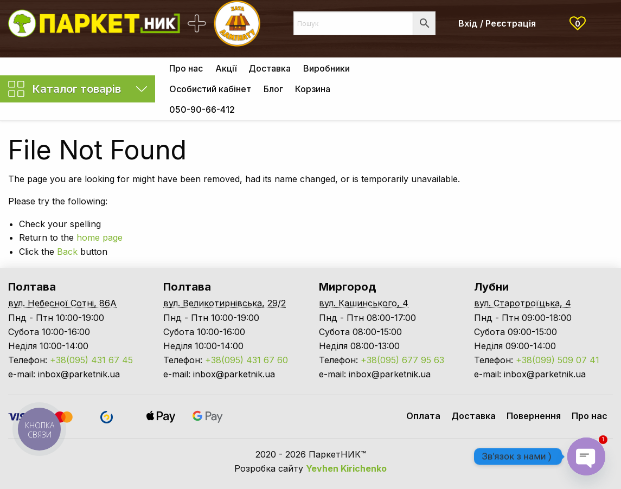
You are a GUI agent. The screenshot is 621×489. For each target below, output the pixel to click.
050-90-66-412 (202, 109)
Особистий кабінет (210, 88)
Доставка (269, 68)
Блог (273, 88)
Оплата (423, 415)
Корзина (312, 88)
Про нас (186, 68)
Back (67, 251)
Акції (225, 68)
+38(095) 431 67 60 (246, 360)
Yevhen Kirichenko (346, 468)
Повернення (534, 415)
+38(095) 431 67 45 (91, 360)
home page (99, 237)
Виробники (326, 68)
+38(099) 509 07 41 (557, 360)
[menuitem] (186, 67)
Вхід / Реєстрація (497, 23)
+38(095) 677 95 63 (402, 360)
